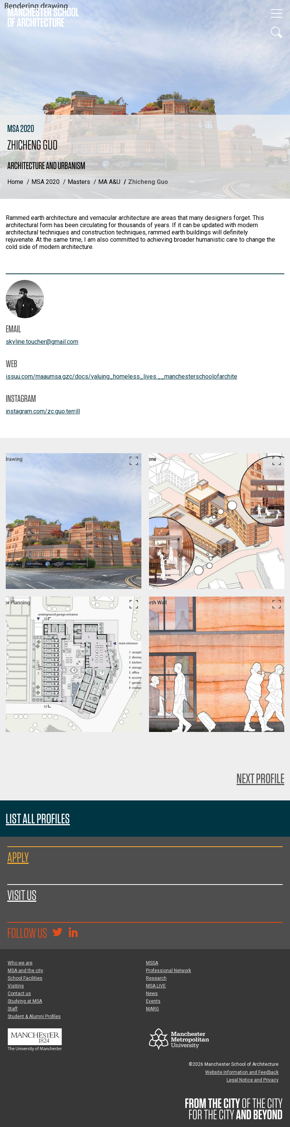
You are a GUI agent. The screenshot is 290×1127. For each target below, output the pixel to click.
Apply (18, 857)
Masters (79, 181)
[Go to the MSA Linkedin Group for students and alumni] (73, 933)
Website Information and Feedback (242, 1072)
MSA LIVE (156, 986)
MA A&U (109, 181)
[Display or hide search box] (276, 32)
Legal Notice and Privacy (253, 1080)
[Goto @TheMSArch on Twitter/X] (57, 933)
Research (156, 978)
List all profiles (38, 818)
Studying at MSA (25, 1001)
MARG (152, 1009)
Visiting (16, 986)
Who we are (20, 963)
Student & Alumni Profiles (34, 1016)
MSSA (152, 963)
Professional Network (168, 970)
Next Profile (260, 778)
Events (153, 1001)
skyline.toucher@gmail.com (42, 341)
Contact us (19, 993)
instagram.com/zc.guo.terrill (43, 411)
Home (15, 181)
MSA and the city (25, 970)
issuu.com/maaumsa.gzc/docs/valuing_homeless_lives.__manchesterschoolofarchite (121, 376)
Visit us (21, 894)
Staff (13, 1009)
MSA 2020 (45, 181)
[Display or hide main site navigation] (276, 13)
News (152, 993)
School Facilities (25, 978)
